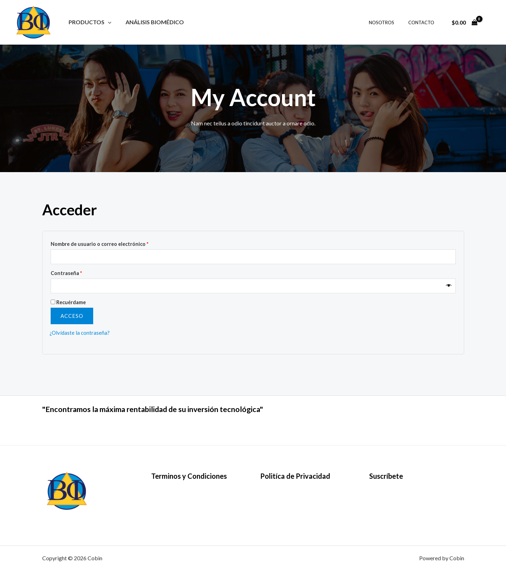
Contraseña (66, 274)
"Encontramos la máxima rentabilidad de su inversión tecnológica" (179, 408)
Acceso (71, 317)
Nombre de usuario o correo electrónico (99, 244)
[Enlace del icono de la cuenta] (490, 22)
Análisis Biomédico (150, 22)
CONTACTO (424, 22)
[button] (106, 22)
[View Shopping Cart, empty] (464, 22)
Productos (88, 22)
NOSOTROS (389, 22)
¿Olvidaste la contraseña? (80, 334)
